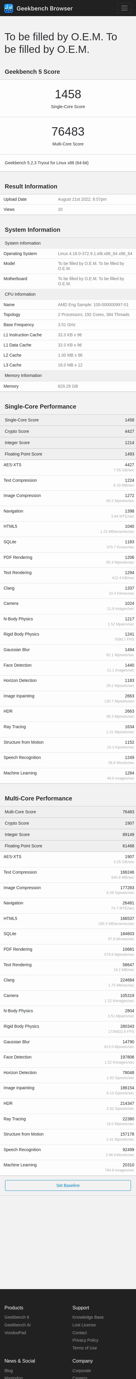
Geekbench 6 (16, 1317)
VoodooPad (15, 1332)
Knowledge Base (88, 1317)
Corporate (82, 1370)
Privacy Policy (86, 1340)
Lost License (84, 1325)
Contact (80, 1332)
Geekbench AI (17, 1325)
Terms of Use (85, 1348)
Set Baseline (68, 1185)
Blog (8, 1370)
